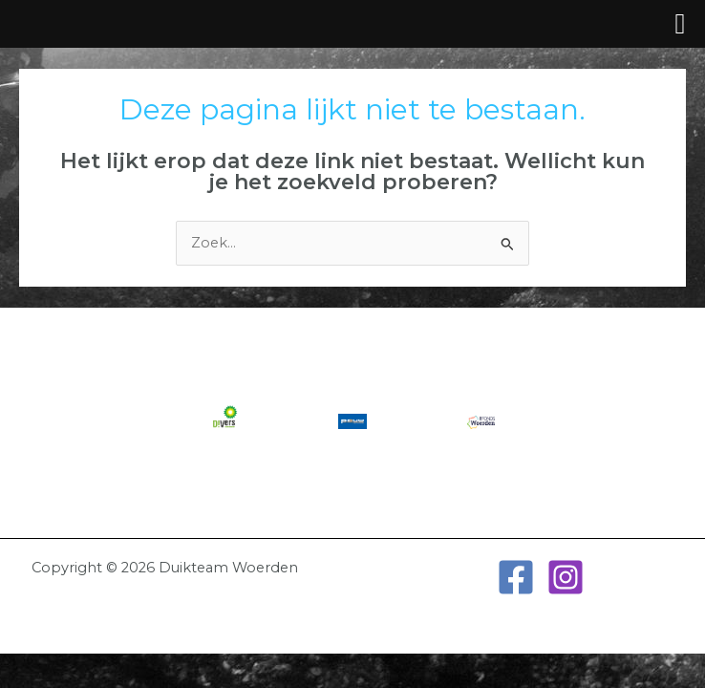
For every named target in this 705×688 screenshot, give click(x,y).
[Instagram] (565, 577)
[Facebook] (516, 577)
